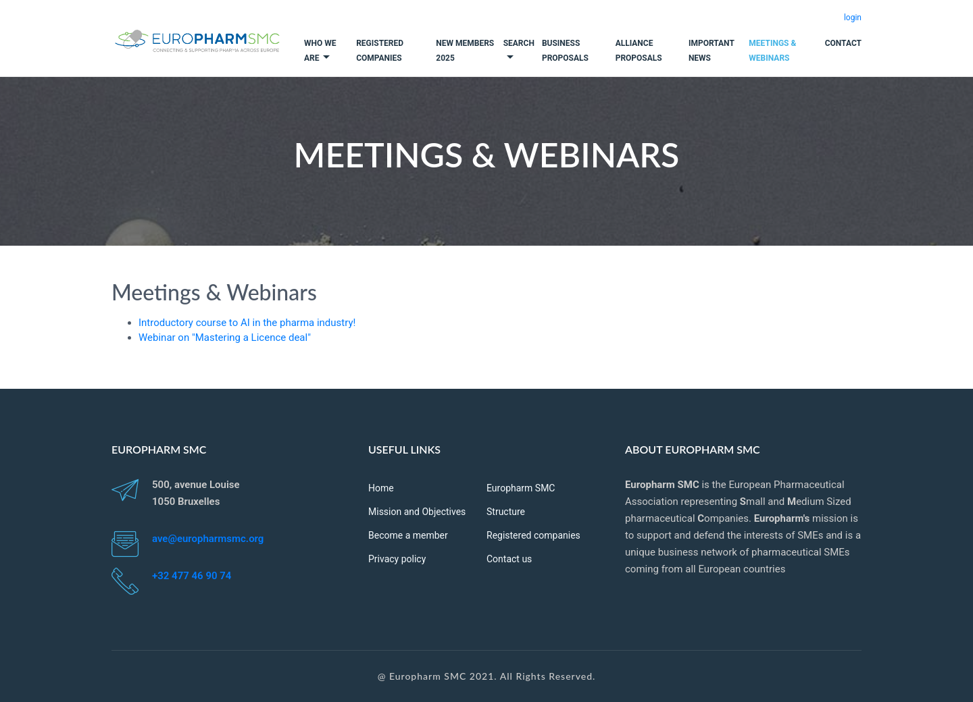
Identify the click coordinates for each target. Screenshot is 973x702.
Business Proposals (565, 50)
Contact (843, 43)
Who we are (320, 50)
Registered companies (379, 50)
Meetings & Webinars (772, 50)
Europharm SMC (521, 488)
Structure (506, 511)
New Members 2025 (465, 50)
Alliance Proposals (639, 50)
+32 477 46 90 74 (191, 576)
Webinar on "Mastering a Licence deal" (225, 337)
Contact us (509, 559)
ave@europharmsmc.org (208, 539)
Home (381, 488)
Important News (711, 50)
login (853, 17)
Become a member (408, 535)
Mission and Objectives (417, 511)
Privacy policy (397, 559)
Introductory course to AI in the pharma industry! (247, 323)
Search (518, 43)
